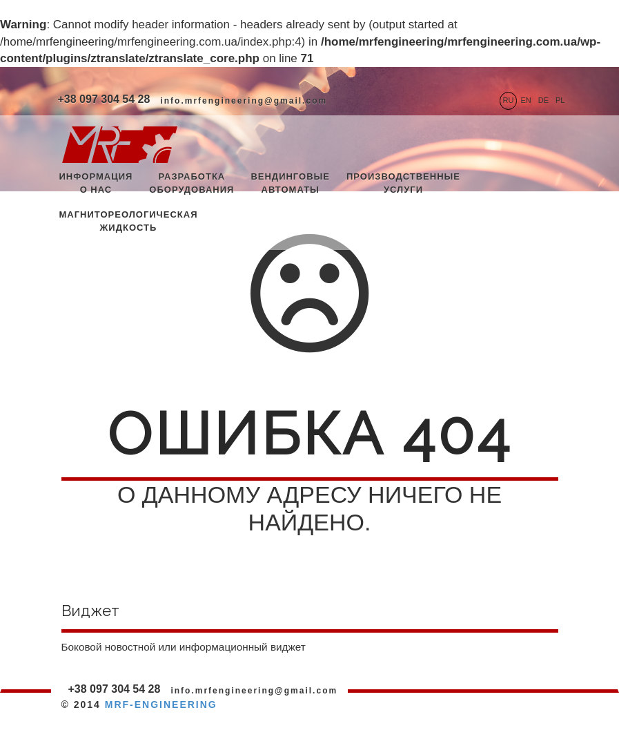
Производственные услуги (403, 183)
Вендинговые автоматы (290, 183)
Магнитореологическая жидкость (128, 221)
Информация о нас (96, 183)
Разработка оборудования (191, 183)
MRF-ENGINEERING (161, 704)
